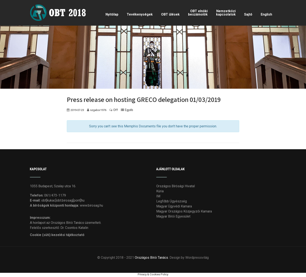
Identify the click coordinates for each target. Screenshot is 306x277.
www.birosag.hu (91, 205)
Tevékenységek (140, 14)
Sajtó (248, 14)
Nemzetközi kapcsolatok (226, 12)
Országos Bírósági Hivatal (175, 186)
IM (158, 196)
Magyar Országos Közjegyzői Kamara (184, 211)
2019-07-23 (77, 110)
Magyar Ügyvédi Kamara (174, 206)
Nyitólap (112, 14)
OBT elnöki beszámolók (198, 12)
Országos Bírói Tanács (151, 258)
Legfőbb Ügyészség (171, 201)
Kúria (160, 191)
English (266, 14)
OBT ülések (170, 14)
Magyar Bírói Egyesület (173, 216)
